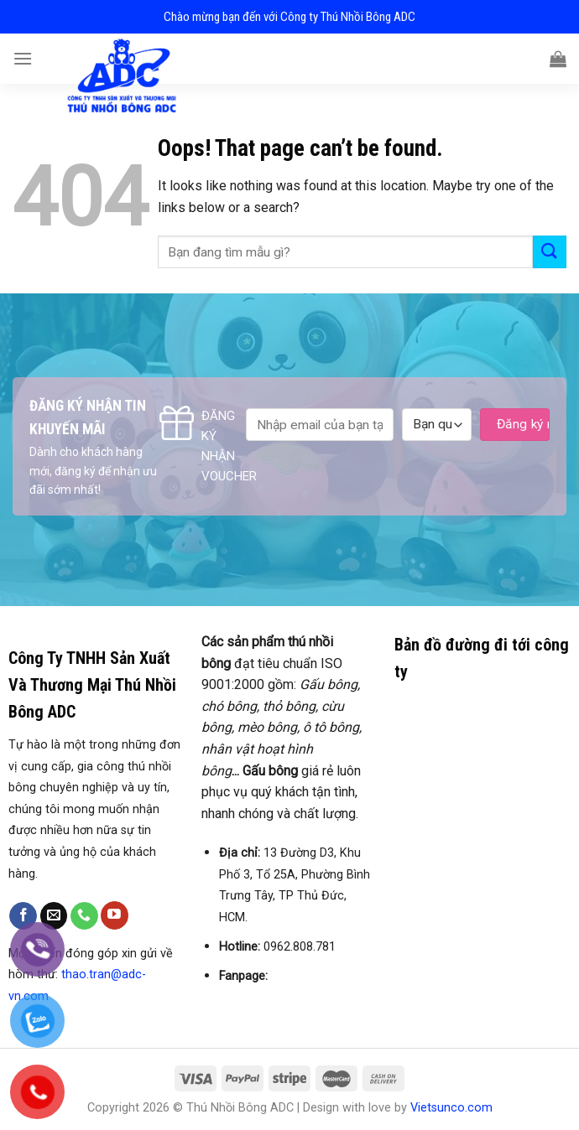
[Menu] (23, 58)
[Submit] (549, 252)
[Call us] (84, 916)
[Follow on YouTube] (114, 915)
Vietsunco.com (451, 1108)
